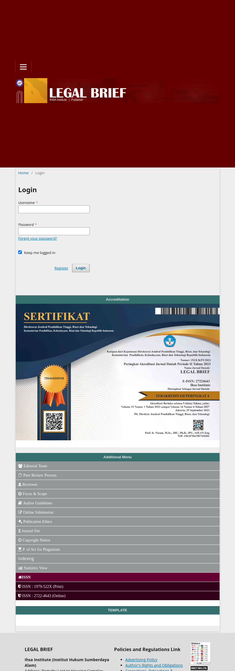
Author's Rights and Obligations (154, 665)
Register (61, 268)
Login (81, 268)
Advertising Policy (141, 659)
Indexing (26, 558)
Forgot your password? (37, 238)
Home (23, 172)
